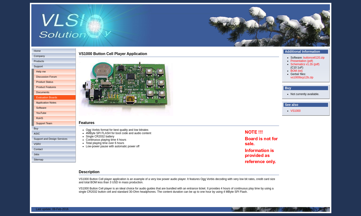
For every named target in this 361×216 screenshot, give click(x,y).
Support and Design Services (50, 138)
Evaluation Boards (46, 97)
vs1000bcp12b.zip (302, 77)
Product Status (44, 81)
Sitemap (38, 159)
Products (39, 61)
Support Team (44, 123)
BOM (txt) (297, 70)
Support (38, 66)
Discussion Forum (46, 76)
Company (39, 56)
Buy (36, 128)
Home (37, 50)
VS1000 (296, 110)
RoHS (39, 118)
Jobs (36, 154)
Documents (42, 92)
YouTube (41, 113)
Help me (41, 71)
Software (41, 107)
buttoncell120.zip (313, 57)
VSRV (37, 144)
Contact (38, 149)
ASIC (37, 133)
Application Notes (46, 102)
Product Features (46, 87)
